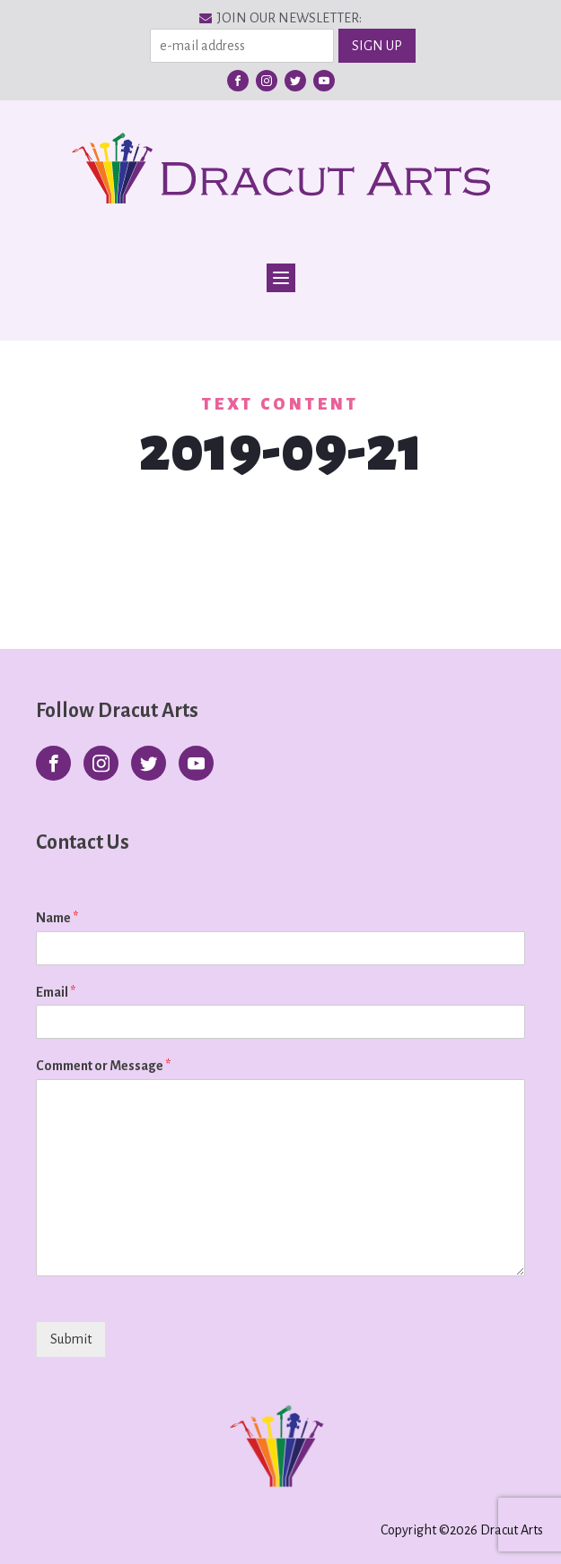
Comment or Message (103, 1066)
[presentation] (151, 1361)
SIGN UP (377, 46)
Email (55, 992)
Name (57, 918)
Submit (71, 1339)
